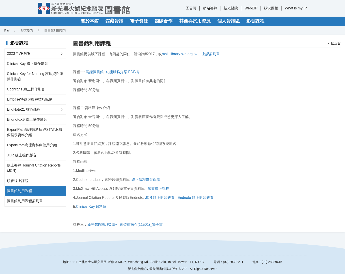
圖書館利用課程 (19, 191)
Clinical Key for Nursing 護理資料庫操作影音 (35, 76)
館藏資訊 (114, 20)
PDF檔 (133, 72)
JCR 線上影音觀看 (160, 197)
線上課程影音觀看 (146, 180)
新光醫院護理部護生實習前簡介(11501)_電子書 (125, 224)
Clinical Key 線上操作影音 (27, 64)
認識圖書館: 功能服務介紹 (106, 72)
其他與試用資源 (195, 20)
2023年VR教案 (19, 53)
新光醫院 (231, 8)
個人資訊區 (228, 20)
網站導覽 (210, 8)
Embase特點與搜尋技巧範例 (29, 99)
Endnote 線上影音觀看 (195, 197)
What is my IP (296, 8)
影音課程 (255, 20)
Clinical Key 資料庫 (91, 206)
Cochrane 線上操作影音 (26, 89)
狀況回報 (271, 8)
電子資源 (139, 20)
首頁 (7, 30)
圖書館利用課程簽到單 (25, 201)
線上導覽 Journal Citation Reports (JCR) (34, 168)
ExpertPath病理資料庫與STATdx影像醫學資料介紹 (34, 132)
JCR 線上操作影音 (22, 155)
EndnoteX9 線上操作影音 (27, 119)
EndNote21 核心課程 (23, 109)
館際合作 (163, 20)
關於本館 (90, 20)
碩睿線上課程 (17, 181)
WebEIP (250, 8)
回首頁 (191, 8)
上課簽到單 (211, 54)
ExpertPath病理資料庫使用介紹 (32, 145)
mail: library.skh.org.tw (179, 54)
